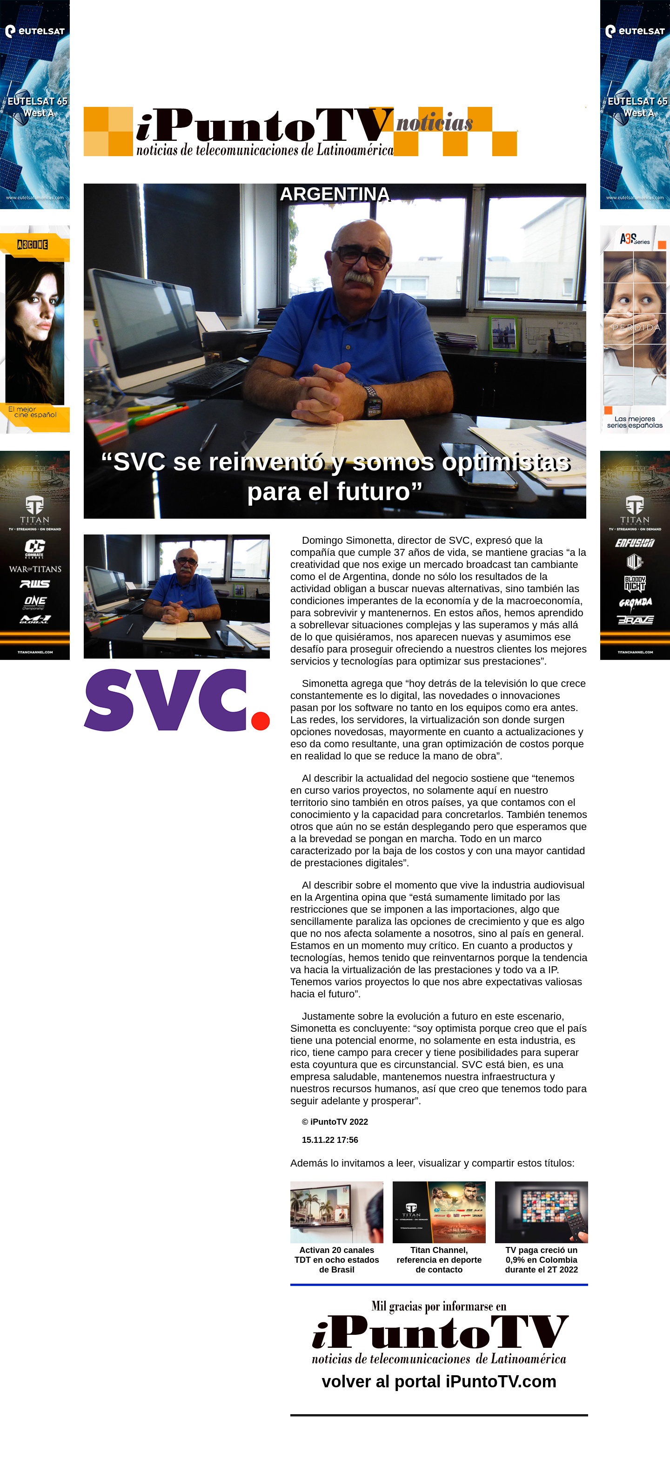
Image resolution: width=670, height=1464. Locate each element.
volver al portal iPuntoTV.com (439, 1381)
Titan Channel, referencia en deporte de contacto (439, 1260)
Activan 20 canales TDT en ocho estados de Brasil (336, 1255)
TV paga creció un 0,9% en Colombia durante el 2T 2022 (541, 1260)
